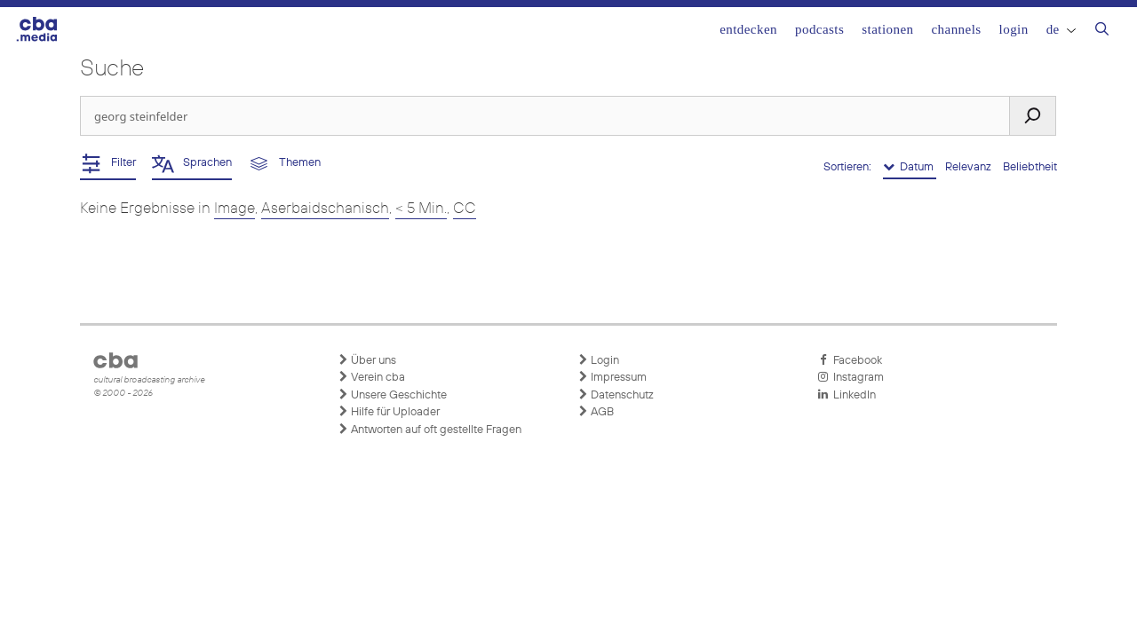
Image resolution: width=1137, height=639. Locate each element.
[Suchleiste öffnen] (1101, 31)
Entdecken (748, 29)
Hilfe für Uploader (389, 412)
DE (1061, 29)
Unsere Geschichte (392, 395)
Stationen (887, 29)
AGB (595, 412)
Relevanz (969, 167)
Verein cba (371, 377)
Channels (956, 29)
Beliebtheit (1030, 167)
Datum (909, 167)
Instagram (850, 377)
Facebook (849, 360)
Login (1014, 29)
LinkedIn (846, 395)
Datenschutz (615, 395)
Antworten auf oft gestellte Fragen (429, 429)
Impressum (612, 377)
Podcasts (819, 29)
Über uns (367, 360)
